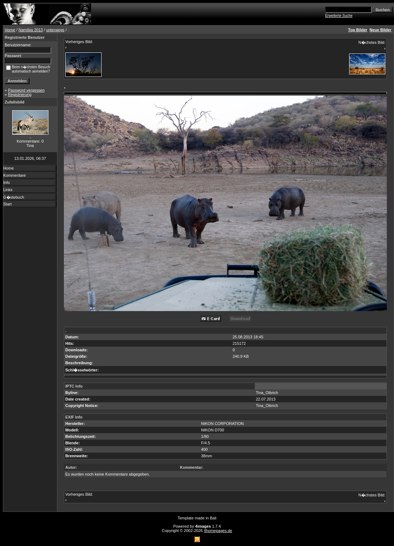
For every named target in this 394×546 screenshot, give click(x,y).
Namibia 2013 (31, 30)
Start (7, 204)
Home (10, 30)
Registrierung (19, 94)
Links (8, 190)
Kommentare (14, 175)
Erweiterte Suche (338, 16)
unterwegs (55, 30)
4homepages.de (218, 530)
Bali (213, 518)
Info (6, 182)
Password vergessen (26, 90)
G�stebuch (13, 197)
